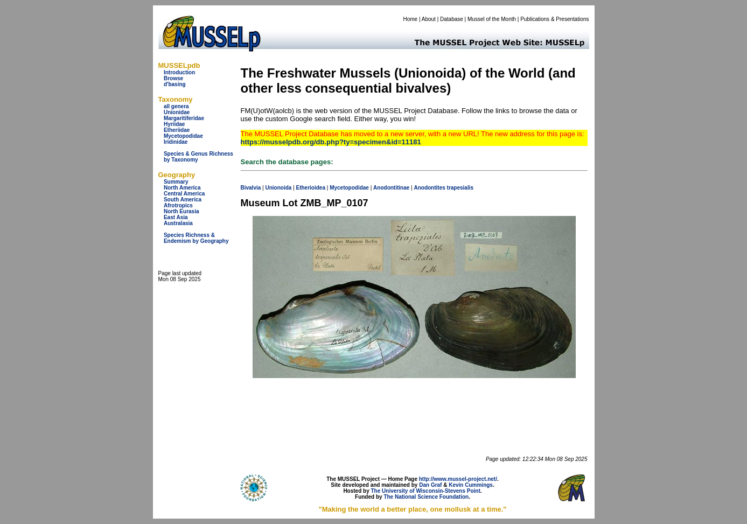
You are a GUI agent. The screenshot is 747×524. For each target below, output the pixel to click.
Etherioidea (310, 188)
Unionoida (278, 188)
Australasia (178, 223)
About (429, 19)
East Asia (176, 217)
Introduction (179, 72)
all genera (176, 106)
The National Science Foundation (426, 497)
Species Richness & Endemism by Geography (196, 238)
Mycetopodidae (183, 136)
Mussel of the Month (491, 19)
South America (182, 199)
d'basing (175, 84)
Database (451, 19)
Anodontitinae (391, 188)
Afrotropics (178, 205)
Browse (173, 78)
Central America (184, 194)
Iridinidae (175, 142)
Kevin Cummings (471, 485)
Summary (176, 182)
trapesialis (460, 188)
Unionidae (177, 112)
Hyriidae (174, 124)
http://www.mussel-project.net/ (458, 479)
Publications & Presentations (554, 19)
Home (410, 19)
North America (182, 188)
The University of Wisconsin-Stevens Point (425, 491)
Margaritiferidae (184, 118)
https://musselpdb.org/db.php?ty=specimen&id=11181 (331, 142)
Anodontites (429, 188)
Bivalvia (251, 188)
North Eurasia (181, 211)
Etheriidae (177, 130)
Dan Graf (430, 485)
